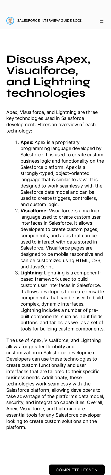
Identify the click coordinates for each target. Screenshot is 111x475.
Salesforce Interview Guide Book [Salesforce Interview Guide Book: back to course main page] (49, 20)
